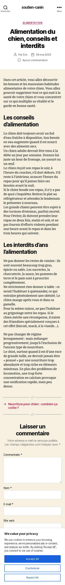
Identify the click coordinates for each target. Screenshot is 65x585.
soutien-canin (33, 7)
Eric (25, 54)
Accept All (32, 558)
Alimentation (32, 22)
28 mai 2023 (43, 54)
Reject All (32, 577)
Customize (32, 568)
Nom (7, 488)
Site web (8, 520)
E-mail (8, 504)
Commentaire (12, 454)
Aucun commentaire (35, 60)
